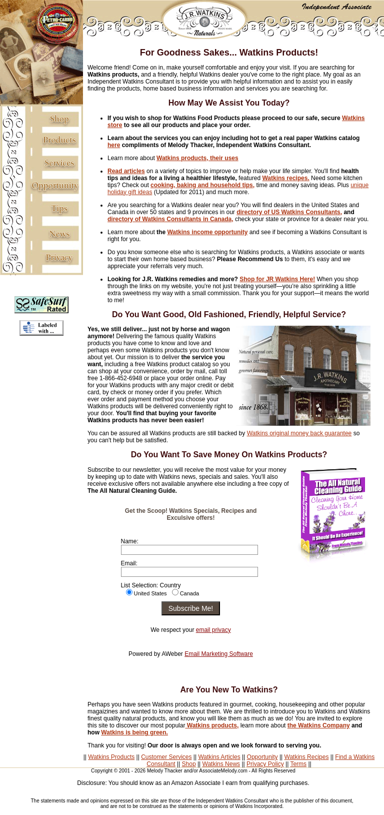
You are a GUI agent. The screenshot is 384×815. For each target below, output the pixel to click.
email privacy (213, 629)
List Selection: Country (151, 585)
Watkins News (221, 763)
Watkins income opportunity (207, 232)
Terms (298, 763)
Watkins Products (111, 756)
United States (150, 593)
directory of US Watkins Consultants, (289, 212)
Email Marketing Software (218, 653)
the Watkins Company (319, 725)
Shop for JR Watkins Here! (277, 279)
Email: (129, 563)
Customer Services (166, 756)
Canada (190, 593)
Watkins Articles (219, 756)
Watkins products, (211, 725)
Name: (129, 541)
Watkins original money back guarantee (299, 433)
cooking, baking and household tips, (202, 185)
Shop (189, 763)
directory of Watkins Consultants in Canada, (171, 219)
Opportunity (262, 756)
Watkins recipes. (285, 178)
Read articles (126, 171)
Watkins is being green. (134, 732)
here (114, 145)
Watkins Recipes (306, 756)
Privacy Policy (265, 763)
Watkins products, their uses (197, 158)
